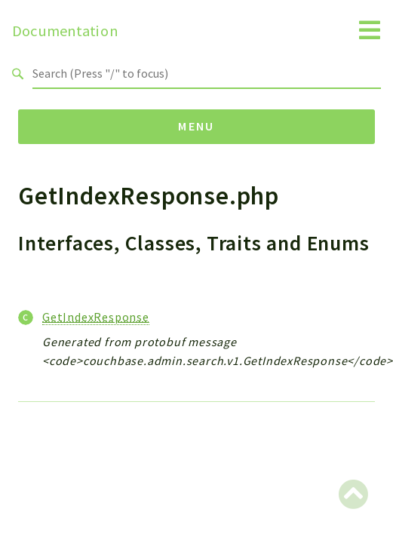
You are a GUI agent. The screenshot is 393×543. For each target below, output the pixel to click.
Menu (196, 125)
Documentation (65, 31)
